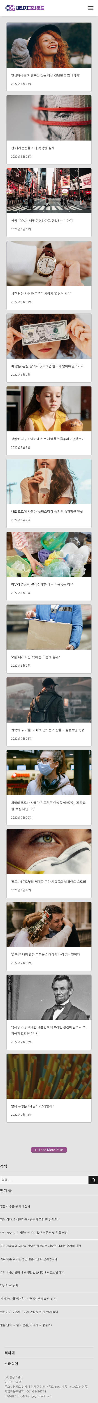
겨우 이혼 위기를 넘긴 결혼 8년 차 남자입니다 (28, 1259)
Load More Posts (51, 1149)
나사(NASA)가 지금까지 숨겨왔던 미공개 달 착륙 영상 (34, 1232)
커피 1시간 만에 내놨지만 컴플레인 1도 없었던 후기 (32, 1272)
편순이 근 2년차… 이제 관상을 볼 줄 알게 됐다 (29, 1312)
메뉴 (90, 8)
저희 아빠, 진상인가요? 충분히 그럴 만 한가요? (29, 1219)
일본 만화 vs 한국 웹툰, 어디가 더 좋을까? (26, 1325)
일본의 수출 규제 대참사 (15, 1206)
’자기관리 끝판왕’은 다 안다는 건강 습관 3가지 (29, 1298)
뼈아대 (10, 1353)
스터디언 (11, 1364)
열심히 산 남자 (9, 1285)
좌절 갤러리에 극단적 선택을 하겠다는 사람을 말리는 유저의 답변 (40, 1246)
